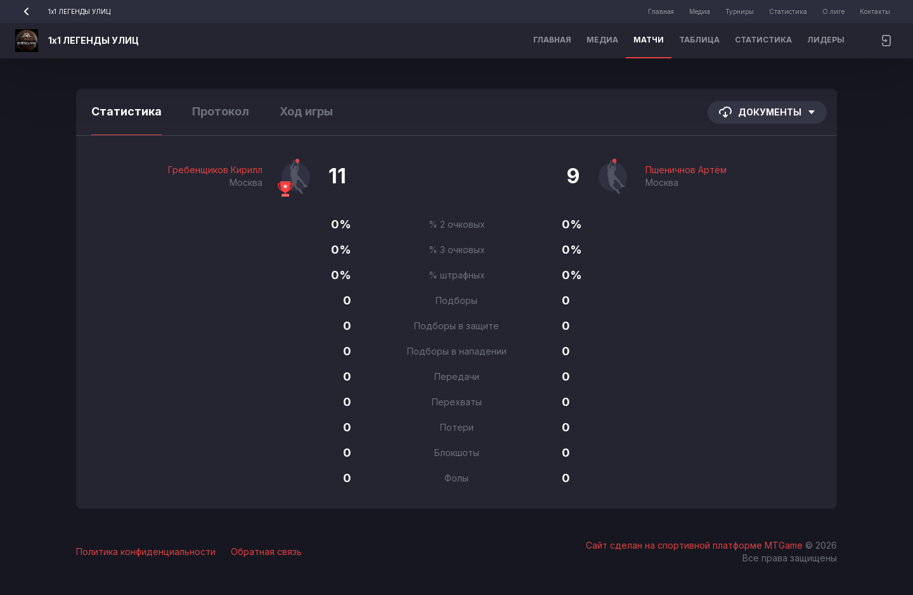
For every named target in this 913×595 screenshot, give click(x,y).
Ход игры (306, 111)
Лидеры (826, 39)
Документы (767, 112)
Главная (661, 11)
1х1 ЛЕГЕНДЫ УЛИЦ (62, 11)
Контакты (875, 11)
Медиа (699, 11)
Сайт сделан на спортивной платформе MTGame (695, 545)
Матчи (648, 39)
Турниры (739, 11)
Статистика (788, 11)
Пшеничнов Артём (686, 169)
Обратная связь (266, 551)
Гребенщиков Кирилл (215, 169)
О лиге (833, 11)
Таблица (699, 39)
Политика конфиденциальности (146, 551)
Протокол (220, 111)
